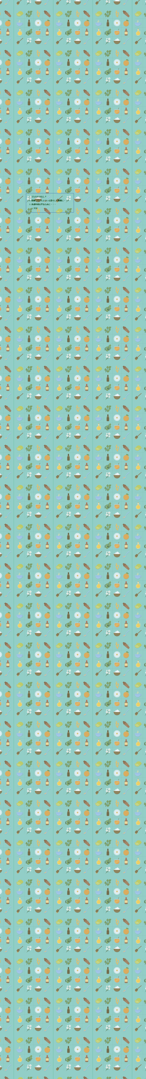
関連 (35, 202)
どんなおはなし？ (39, 190)
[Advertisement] (73, 58)
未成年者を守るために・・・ (44, 198)
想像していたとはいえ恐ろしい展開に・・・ (51, 194)
